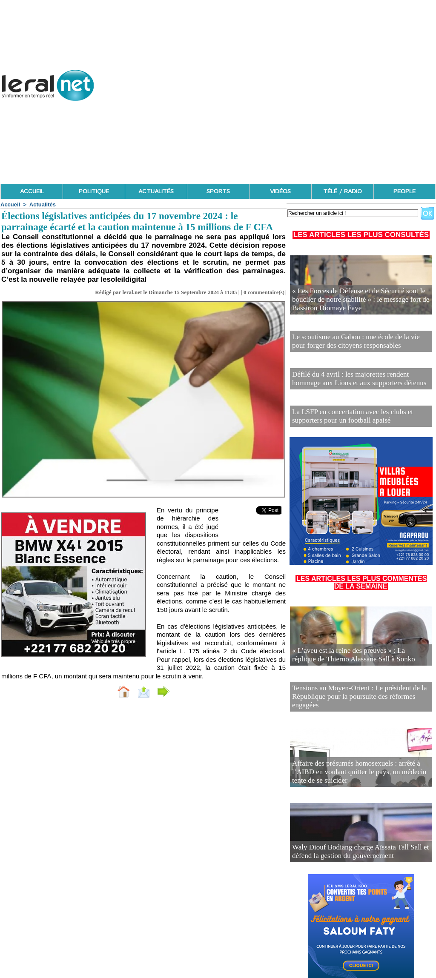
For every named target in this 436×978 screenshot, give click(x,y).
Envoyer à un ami (122, 691)
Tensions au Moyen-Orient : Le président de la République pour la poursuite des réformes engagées (354, 680)
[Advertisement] (280, 123)
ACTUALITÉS (156, 191)
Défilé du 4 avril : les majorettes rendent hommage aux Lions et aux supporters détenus (357, 373)
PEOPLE (404, 191)
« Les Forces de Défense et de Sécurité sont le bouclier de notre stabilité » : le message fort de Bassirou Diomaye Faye (361, 302)
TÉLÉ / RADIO (342, 191)
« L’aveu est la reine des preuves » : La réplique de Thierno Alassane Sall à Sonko (352, 646)
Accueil (10, 204)
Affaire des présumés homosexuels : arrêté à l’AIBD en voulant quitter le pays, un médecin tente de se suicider (358, 755)
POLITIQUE (94, 191)
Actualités (42, 204)
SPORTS (218, 191)
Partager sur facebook (200, 691)
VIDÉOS (280, 191)
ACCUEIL (32, 191)
